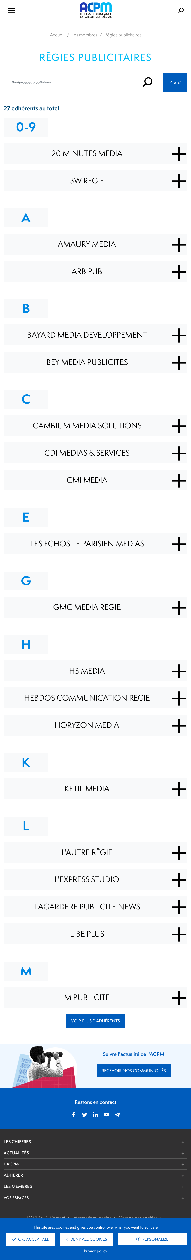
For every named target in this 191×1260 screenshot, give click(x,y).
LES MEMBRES (18, 1186)
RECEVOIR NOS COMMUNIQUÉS (134, 1070)
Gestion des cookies (137, 1218)
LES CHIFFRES (17, 1141)
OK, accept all (30, 1239)
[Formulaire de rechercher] (159, 11)
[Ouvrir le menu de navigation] (32, 11)
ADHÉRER (13, 1175)
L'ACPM (11, 1164)
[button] (133, 1142)
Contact (57, 1218)
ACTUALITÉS (16, 1153)
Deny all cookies (86, 1239)
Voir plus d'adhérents (95, 1021)
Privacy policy (95, 1251)
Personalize (155, 1239)
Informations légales (91, 1218)
